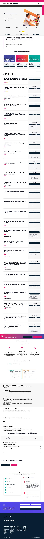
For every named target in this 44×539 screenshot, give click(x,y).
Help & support (21, 5)
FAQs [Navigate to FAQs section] (27, 34)
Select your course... (12, 20)
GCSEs (4, 528)
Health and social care (6, 529)
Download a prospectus (19, 530)
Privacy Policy (38, 537)
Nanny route (28, 403)
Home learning (12, 530)
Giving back (18, 529)
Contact (28, 5)
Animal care (5, 530)
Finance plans (12, 531)
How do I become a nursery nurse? (22, 452)
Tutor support (12, 528)
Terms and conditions (34, 537)
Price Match (24, 530)
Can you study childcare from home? (22, 444)
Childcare (5, 531)
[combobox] (38, 70)
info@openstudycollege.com (10, 520)
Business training (12, 5)
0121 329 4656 (7, 519)
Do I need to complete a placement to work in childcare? (22, 446)
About (25, 5)
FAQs (11, 533)
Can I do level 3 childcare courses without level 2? (22, 450)
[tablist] (22, 364)
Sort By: (35, 70)
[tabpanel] (22, 373)
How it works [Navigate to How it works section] (24, 34)
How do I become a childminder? (22, 448)
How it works (16, 5)
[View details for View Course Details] (22, 80)
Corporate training (25, 528)
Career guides (12, 529)
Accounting (5, 533)
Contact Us (24, 527)
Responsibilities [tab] (15, 363)
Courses (3, 5)
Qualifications (7, 5)
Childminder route (24, 403)
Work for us (24, 529)
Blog (10, 532)
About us (18, 527)
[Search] (28, 3)
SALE (30, 5)
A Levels (5, 527)
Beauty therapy (5, 532)
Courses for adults (19, 528)
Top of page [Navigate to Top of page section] (17, 34)
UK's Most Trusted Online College (14, 0)
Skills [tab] (10, 363)
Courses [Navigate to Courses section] (21, 34)
